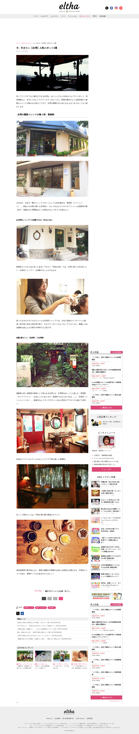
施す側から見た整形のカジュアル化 (106, 461)
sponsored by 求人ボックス (116, 411)
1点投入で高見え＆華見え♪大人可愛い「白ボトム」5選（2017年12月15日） (39, 622)
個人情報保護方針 (68, 718)
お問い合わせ (80, 718)
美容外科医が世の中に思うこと (104, 464)
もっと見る (107, 469)
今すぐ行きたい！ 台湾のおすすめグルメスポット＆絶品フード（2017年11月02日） (42, 626)
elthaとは (49, 718)
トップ (35, 16)
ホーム (18, 43)
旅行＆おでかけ (84, 16)
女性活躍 (102, 16)
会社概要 (57, 718)
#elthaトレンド (28, 607)
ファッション (72, 16)
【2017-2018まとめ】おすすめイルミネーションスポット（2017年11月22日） (40, 635)
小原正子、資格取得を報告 (103, 455)
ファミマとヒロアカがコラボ (104, 458)
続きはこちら (107, 407)
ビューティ (54, 16)
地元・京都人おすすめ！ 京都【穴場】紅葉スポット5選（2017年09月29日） (40, 632)
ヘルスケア (44, 16)
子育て (95, 16)
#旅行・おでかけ (41, 607)
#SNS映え (52, 607)
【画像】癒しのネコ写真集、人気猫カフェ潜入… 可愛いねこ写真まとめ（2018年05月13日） (44, 639)
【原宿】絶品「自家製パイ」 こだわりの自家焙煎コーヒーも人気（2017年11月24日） (43, 629)
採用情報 (90, 718)
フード (63, 16)
